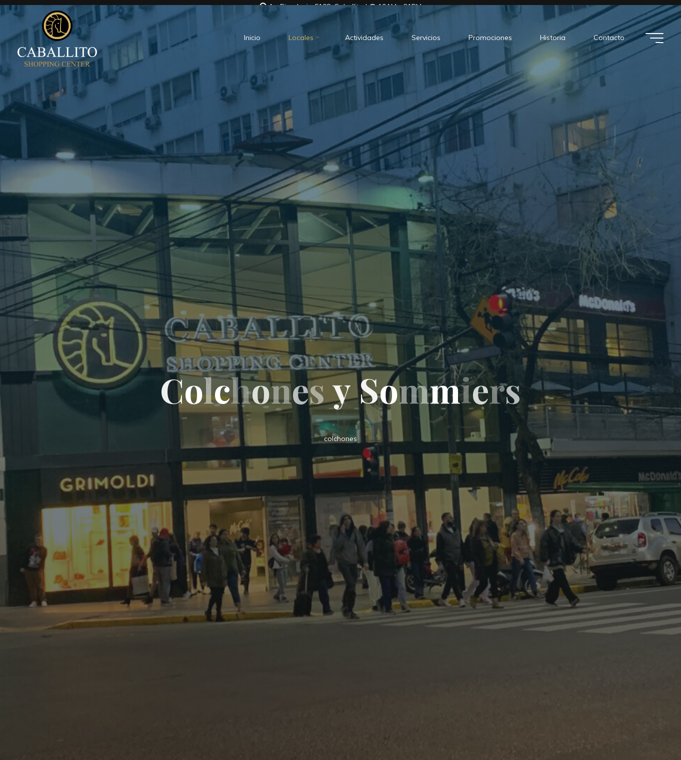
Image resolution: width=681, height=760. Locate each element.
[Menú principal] (655, 34)
